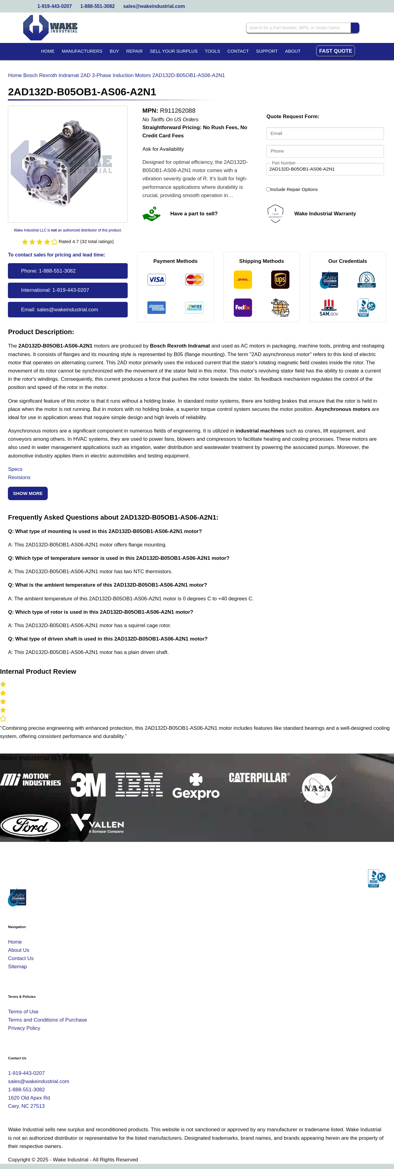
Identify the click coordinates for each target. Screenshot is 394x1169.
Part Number (284, 163)
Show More (28, 493)
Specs (15, 469)
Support (267, 51)
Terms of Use (23, 1012)
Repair (134, 51)
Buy (114, 51)
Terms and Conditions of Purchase (47, 1020)
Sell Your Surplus (174, 51)
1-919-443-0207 (54, 6)
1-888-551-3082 (97, 6)
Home (48, 51)
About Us (18, 950)
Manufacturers (82, 51)
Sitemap (17, 966)
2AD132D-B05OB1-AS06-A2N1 (188, 75)
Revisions (19, 477)
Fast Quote (335, 51)
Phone (277, 151)
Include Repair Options (292, 189)
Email (276, 133)
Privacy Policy (24, 1028)
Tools (212, 51)
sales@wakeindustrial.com (154, 6)
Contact (238, 51)
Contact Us (20, 958)
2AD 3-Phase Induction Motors (116, 75)
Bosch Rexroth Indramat (51, 75)
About (293, 51)
